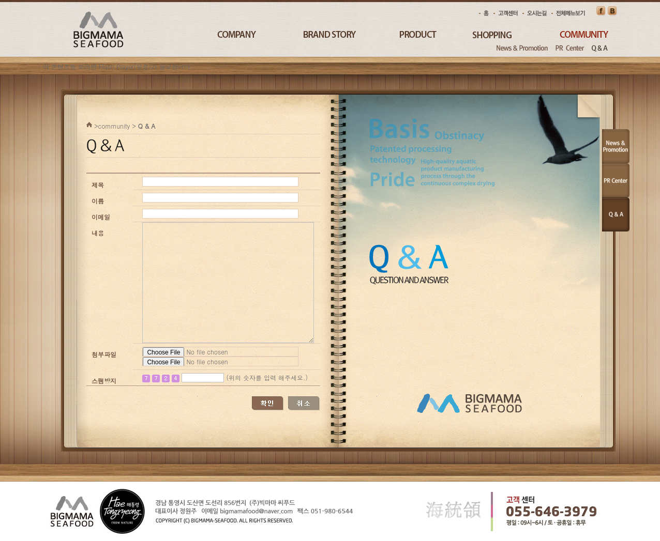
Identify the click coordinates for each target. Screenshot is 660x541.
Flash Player (116, 66)
